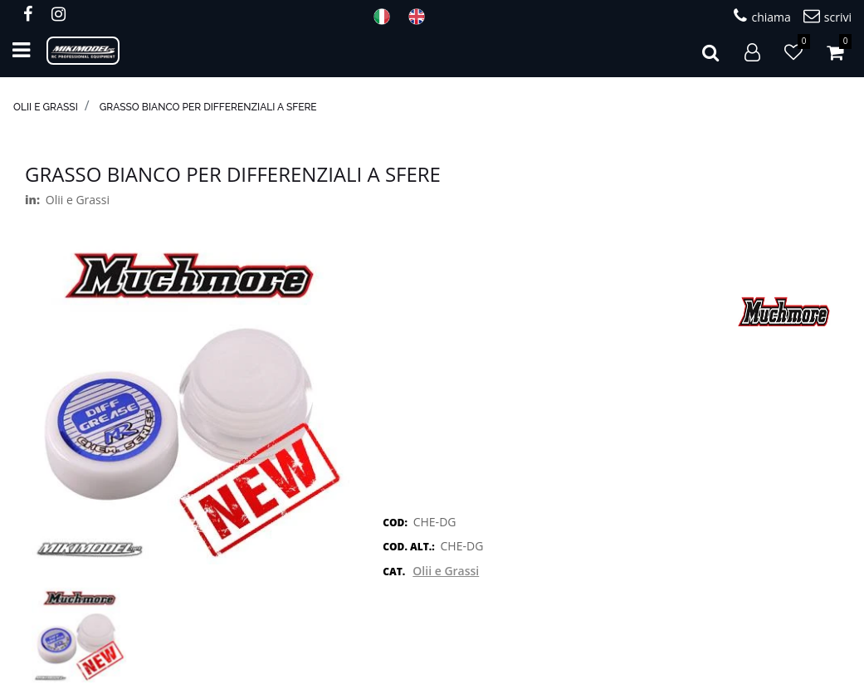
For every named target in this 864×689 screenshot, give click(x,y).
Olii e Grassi (45, 107)
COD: (395, 523)
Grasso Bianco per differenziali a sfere (208, 107)
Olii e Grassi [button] (445, 571)
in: (32, 200)
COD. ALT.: (408, 547)
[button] (710, 50)
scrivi (827, 16)
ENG (421, 16)
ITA (386, 16)
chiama (762, 16)
